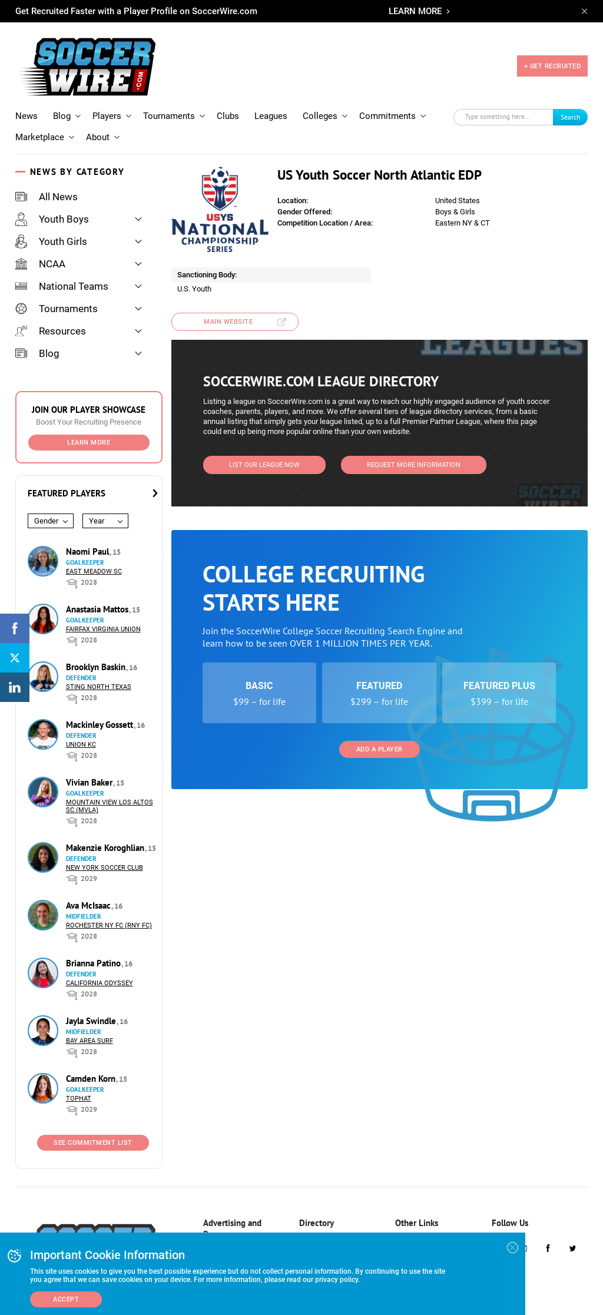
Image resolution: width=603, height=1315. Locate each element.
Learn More (88, 442)
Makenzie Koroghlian (106, 847)
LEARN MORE (415, 11)
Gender (46, 520)
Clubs (228, 116)
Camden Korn (92, 1078)
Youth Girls (51, 241)
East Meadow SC (94, 571)
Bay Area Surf (89, 1041)
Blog (62, 116)
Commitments (387, 116)
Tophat (78, 1098)
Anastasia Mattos (98, 609)
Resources (50, 331)
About (98, 137)
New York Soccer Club (104, 868)
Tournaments (169, 116)
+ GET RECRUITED (552, 66)
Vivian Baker (90, 782)
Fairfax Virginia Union (103, 629)
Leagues (270, 116)
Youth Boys (52, 219)
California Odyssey (99, 983)
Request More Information (413, 465)
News (26, 116)
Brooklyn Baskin (97, 667)
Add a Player (379, 749)
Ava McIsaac (89, 905)
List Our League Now (264, 465)
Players (106, 116)
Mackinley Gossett (100, 724)
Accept (66, 1299)
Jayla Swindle (92, 1020)
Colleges (320, 116)
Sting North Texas (98, 687)
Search (571, 116)
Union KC (81, 744)
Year (96, 520)
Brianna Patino (94, 963)
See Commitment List (93, 1143)
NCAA (40, 264)
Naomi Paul (88, 551)
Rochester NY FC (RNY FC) (109, 925)
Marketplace (39, 137)
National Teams (61, 286)
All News (46, 197)
